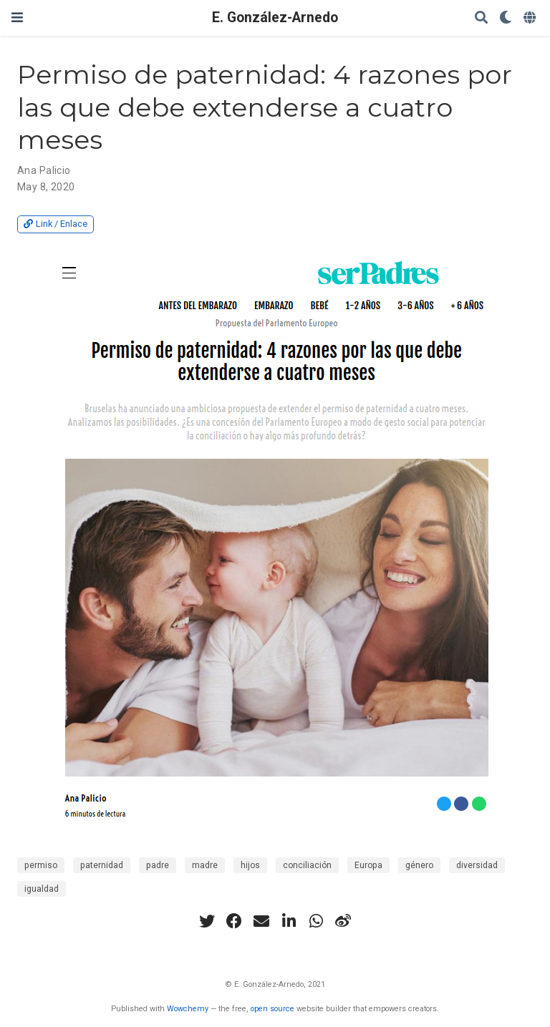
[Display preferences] (505, 18)
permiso (40, 865)
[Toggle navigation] (17, 17)
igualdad (41, 889)
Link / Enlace (55, 223)
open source (272, 1008)
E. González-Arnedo (275, 17)
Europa (368, 865)
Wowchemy (187, 1008)
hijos (250, 865)
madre (205, 865)
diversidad (477, 865)
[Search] (481, 18)
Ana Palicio (44, 170)
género (419, 865)
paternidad (101, 865)
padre (157, 865)
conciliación (307, 865)
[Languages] (531, 18)
